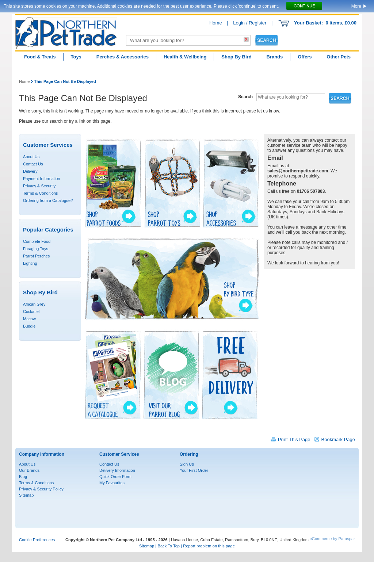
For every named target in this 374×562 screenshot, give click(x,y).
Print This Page (294, 439)
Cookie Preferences (37, 540)
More (356, 6)
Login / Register (249, 23)
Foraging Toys (35, 248)
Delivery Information (117, 470)
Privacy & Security (39, 186)
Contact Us (33, 164)
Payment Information (41, 178)
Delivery (30, 171)
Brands (274, 57)
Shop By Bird (236, 57)
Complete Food (36, 241)
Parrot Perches (36, 256)
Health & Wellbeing (185, 57)
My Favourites (112, 483)
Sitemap (26, 495)
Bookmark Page (338, 439)
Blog (23, 476)
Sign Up (187, 464)
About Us (31, 156)
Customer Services (119, 454)
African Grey (34, 304)
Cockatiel (31, 311)
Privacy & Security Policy (41, 489)
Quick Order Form (115, 476)
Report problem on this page (209, 546)
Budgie (29, 326)
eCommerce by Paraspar (332, 538)
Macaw (29, 319)
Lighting (30, 263)
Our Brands (29, 470)
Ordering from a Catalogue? (48, 200)
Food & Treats (40, 57)
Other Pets (339, 57)
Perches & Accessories (122, 57)
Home (215, 23)
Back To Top (168, 546)
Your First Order (194, 470)
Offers (305, 57)
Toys (75, 57)
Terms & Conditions (40, 193)
